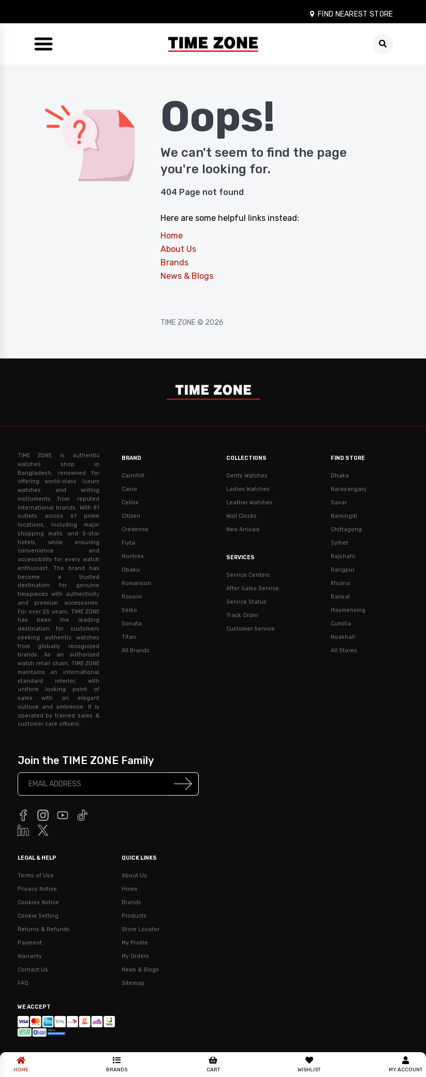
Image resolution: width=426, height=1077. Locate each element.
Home (171, 236)
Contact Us (33, 969)
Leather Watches (249, 502)
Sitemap (133, 983)
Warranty (30, 956)
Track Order (242, 615)
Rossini (132, 596)
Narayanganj (348, 489)
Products (134, 916)
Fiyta (128, 543)
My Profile (135, 942)
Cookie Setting (38, 916)
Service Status (246, 602)
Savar (339, 502)
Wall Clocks (241, 516)
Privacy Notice (37, 889)
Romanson (136, 583)
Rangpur (343, 569)
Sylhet (339, 543)
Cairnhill (133, 475)
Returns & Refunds (44, 929)
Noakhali (343, 637)
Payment (30, 942)
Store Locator (140, 929)
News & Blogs (186, 276)
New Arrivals (243, 529)
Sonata (132, 623)
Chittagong (346, 529)
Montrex (133, 556)
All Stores (344, 650)
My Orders (135, 956)
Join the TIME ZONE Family (86, 760)
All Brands (136, 650)
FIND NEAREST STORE (351, 14)
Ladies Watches (248, 489)
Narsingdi (344, 516)
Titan (129, 637)
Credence (135, 529)
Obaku (131, 569)
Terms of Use (36, 875)
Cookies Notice (38, 902)
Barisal (340, 596)
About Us (178, 249)
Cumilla (341, 623)
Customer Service (250, 628)
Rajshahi (343, 556)
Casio (129, 489)
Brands (174, 262)
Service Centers (248, 575)
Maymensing (348, 610)
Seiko (129, 610)
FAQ (23, 983)
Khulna (340, 583)
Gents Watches (247, 475)
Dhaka (340, 475)
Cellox (130, 502)
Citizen (131, 516)
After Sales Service (252, 588)
